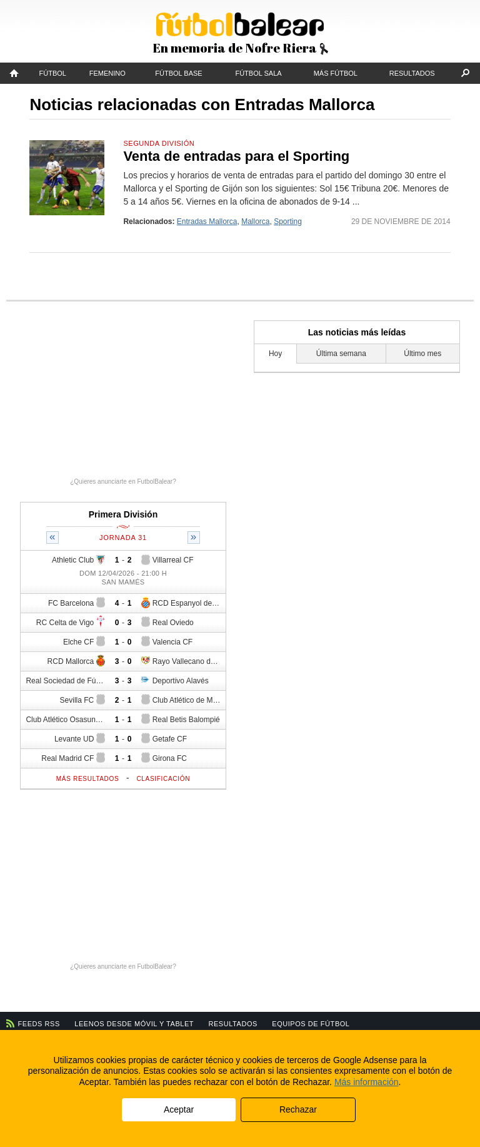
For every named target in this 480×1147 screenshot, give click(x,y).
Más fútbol (336, 73)
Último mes (422, 353)
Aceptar (179, 1109)
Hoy (275, 353)
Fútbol (52, 73)
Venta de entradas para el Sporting (236, 156)
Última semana (341, 353)
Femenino (107, 73)
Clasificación (163, 778)
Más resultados (87, 778)
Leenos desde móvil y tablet (134, 1023)
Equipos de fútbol (310, 1023)
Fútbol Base (178, 73)
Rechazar (298, 1109)
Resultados (412, 73)
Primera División (123, 514)
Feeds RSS (39, 1023)
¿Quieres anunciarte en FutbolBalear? (123, 481)
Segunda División (158, 143)
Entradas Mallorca (207, 221)
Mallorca (255, 221)
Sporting (288, 221)
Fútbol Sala (258, 73)
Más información (366, 1082)
